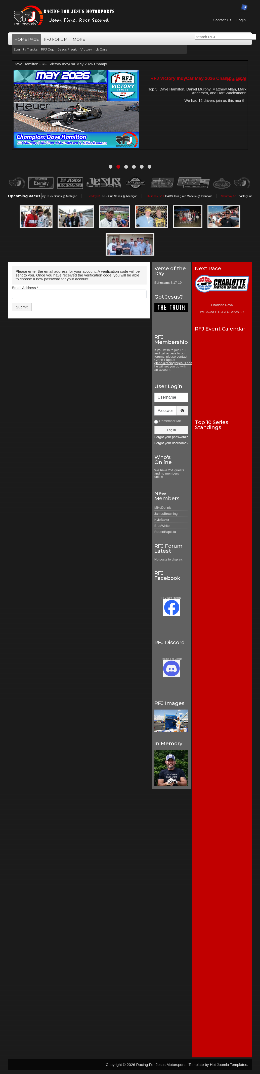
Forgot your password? (171, 437)
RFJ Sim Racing (171, 597)
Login (241, 20)
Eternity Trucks (25, 49)
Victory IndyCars (93, 49)
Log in (171, 430)
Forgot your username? (171, 443)
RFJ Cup (47, 49)
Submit (22, 307)
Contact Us (222, 20)
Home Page (26, 39)
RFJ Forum (56, 39)
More (79, 39)
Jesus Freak (67, 49)
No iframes (222, 372)
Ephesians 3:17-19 (168, 283)
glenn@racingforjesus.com (173, 363)
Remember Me (170, 421)
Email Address (25, 288)
